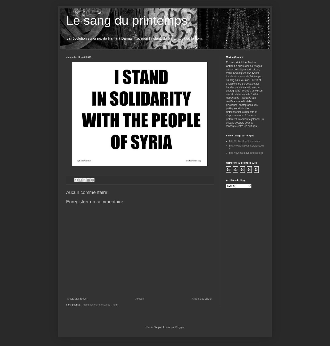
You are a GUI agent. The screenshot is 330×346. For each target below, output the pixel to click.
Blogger (179, 327)
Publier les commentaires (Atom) (100, 304)
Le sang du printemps (127, 20)
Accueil (140, 298)
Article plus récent (77, 298)
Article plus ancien (202, 298)
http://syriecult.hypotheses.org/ (246, 152)
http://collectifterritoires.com (244, 141)
